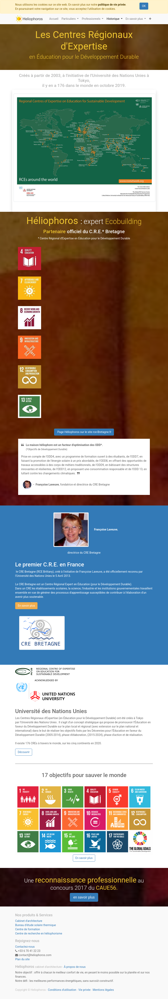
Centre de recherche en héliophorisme (38, 933)
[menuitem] (54, 19)
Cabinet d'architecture (28, 920)
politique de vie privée (112, 4)
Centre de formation (27, 929)
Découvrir (24, 752)
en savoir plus (84, 897)
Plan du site (22, 959)
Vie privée (84, 989)
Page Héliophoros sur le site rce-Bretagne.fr (84, 432)
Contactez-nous (25, 946)
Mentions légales (103, 989)
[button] (150, 19)
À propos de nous (75, 966)
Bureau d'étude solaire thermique (35, 925)
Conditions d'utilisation (62, 989)
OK (144, 6)
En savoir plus (26, 605)
